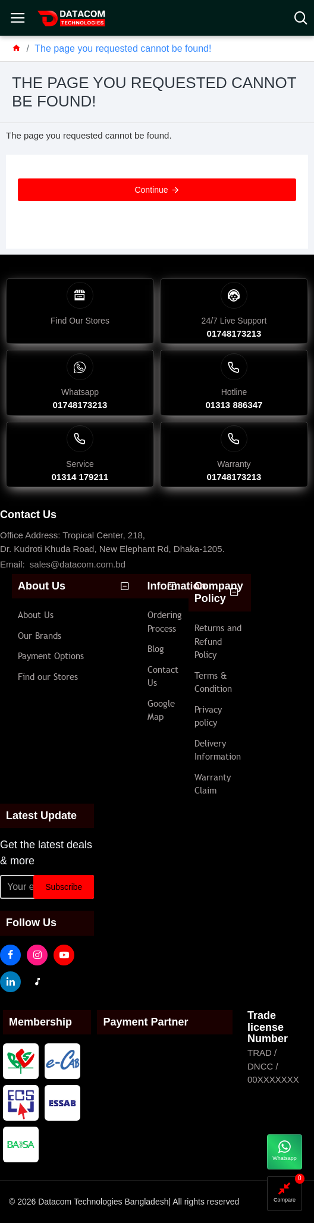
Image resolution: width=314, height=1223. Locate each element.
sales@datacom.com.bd (77, 564)
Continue (151, 190)
